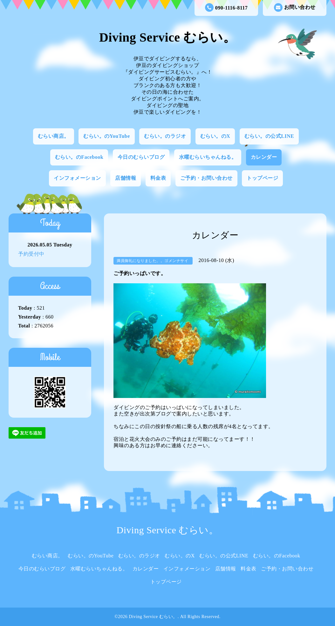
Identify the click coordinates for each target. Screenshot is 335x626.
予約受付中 (31, 254)
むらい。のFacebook (79, 157)
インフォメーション (77, 178)
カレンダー (264, 157)
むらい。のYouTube (106, 136)
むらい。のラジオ (165, 136)
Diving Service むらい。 (167, 37)
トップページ (262, 178)
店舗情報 (125, 178)
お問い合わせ (295, 7)
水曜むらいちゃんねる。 (208, 157)
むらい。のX (215, 136)
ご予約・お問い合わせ (206, 178)
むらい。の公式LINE (269, 136)
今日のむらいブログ (141, 157)
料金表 (158, 178)
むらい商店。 (53, 136)
